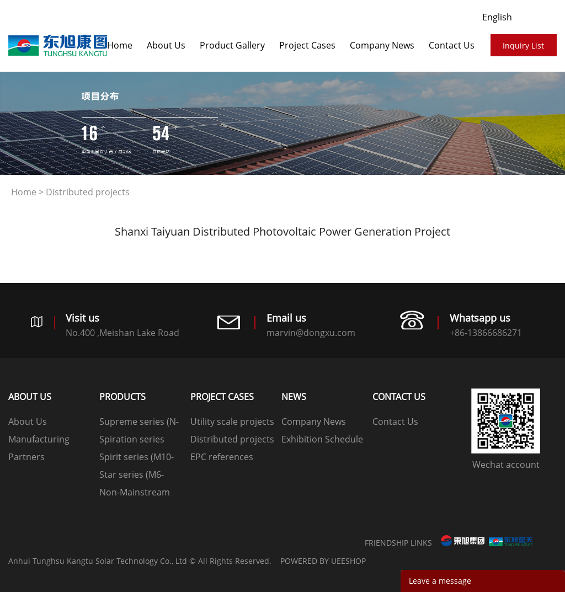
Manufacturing (39, 439)
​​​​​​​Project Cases (307, 45)
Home (119, 45)
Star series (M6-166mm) (131, 475)
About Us (166, 45)
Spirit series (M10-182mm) (136, 458)
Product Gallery (232, 45)
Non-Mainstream (134, 492)
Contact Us (452, 45)
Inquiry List (523, 45)
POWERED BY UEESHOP (323, 561)
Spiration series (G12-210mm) (131, 440)
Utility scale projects (232, 421)
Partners (26, 457)
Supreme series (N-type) (139, 422)
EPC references (221, 457)
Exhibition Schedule (322, 439)
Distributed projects (88, 192)
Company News (382, 45)
